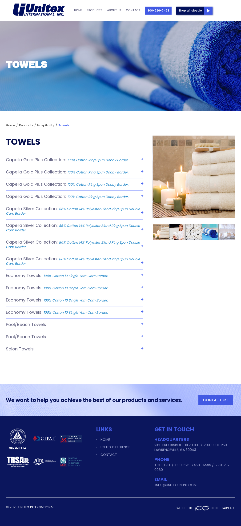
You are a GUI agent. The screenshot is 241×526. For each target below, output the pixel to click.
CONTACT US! (216, 400)
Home (78, 10)
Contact (133, 10)
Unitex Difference (115, 447)
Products (94, 10)
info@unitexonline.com (176, 485)
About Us (114, 10)
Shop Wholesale (190, 10)
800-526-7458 (158, 10)
